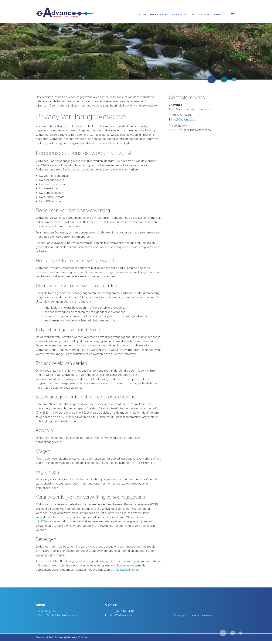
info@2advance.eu (48, 521)
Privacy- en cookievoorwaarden (194, 615)
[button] (166, 14)
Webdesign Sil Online (76, 637)
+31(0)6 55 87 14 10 (121, 611)
